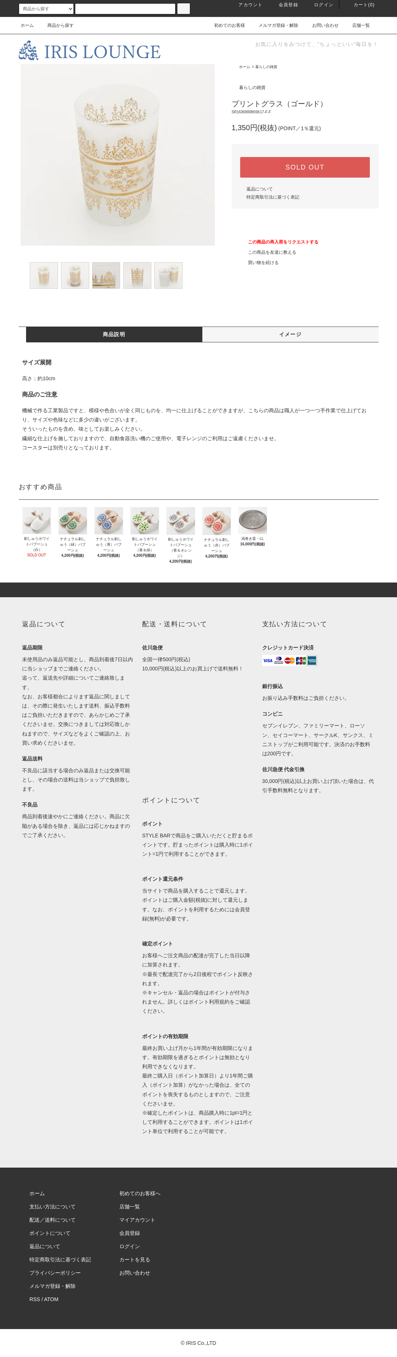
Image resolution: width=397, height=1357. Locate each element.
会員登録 (284, 4)
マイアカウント (137, 1220)
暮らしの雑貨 (266, 67)
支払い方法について (52, 1207)
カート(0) (360, 4)
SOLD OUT (304, 167)
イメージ (290, 334)
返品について (259, 189)
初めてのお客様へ (139, 1193)
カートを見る (134, 1259)
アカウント (246, 4)
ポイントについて (50, 1233)
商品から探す (56, 25)
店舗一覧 (356, 25)
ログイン (319, 4)
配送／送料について (52, 1220)
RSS (34, 1299)
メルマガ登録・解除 (274, 25)
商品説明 (114, 334)
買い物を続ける (259, 262)
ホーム (27, 25)
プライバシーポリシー (55, 1273)
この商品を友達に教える (267, 252)
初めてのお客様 (225, 25)
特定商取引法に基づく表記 (272, 197)
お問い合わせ (321, 25)
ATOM (51, 1299)
